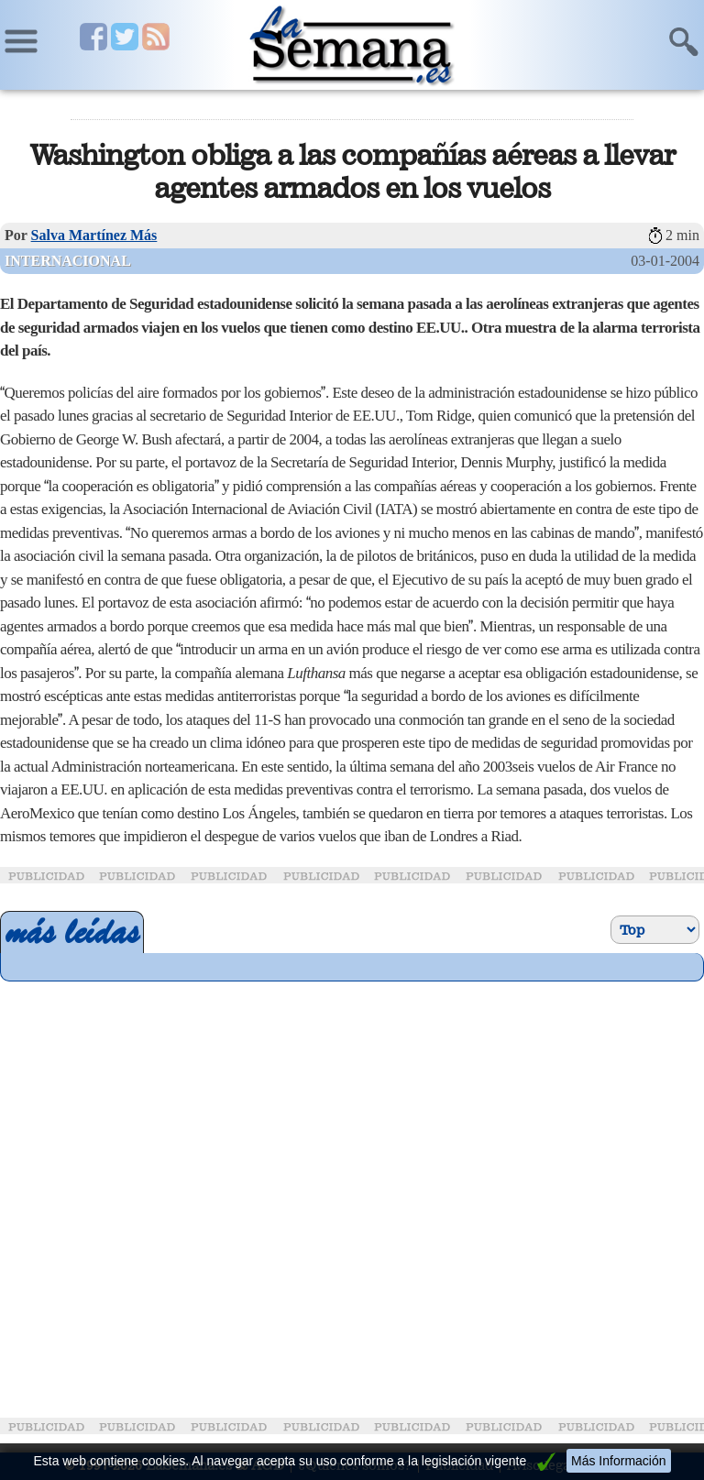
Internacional (68, 261)
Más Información (618, 1460)
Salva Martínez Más (94, 235)
